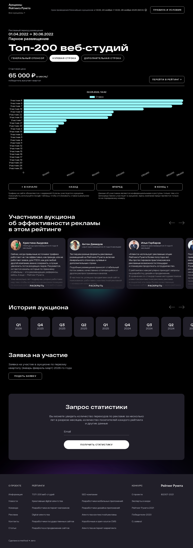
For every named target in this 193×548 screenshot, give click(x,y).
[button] (172, 223)
